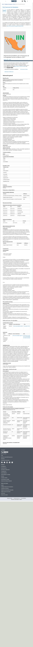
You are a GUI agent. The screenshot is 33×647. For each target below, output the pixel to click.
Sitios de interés (4, 483)
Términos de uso (17, 498)
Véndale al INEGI (4, 477)
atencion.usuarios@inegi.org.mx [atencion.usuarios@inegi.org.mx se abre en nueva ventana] (6, 457)
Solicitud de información (5, 460)
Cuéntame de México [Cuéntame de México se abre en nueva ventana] (5, 488)
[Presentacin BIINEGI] (16, 17)
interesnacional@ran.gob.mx (18, 326)
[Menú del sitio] (16, 1)
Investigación (3, 466)
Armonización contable (5, 479)
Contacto (3, 450)
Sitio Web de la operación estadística (20, 66)
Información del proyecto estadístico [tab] (11, 69)
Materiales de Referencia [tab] (9, 71)
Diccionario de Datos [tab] (24, 69)
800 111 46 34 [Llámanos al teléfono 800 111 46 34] (3, 453)
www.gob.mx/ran (27, 326)
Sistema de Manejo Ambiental (6, 480)
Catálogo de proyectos (8, 4)
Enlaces (3, 464)
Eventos (2, 476)
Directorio (3, 458)
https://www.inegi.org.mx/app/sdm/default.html (15, 26)
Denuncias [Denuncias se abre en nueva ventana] (3, 493)
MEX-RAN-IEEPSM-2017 (20, 4)
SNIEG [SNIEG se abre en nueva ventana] (2, 485)
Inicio (3, 4)
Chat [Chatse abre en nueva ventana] (2, 455)
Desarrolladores (4, 472)
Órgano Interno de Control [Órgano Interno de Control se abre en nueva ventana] (5, 491)
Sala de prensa (3, 468)
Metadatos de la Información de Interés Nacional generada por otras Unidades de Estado (18, 60)
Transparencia (3, 471)
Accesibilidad (23, 498)
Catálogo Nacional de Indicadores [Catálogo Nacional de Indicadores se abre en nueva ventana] (7, 486)
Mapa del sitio (9, 498)
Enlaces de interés (4, 494)
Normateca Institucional (5, 469)
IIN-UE (14, 4)
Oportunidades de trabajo (5, 474)
